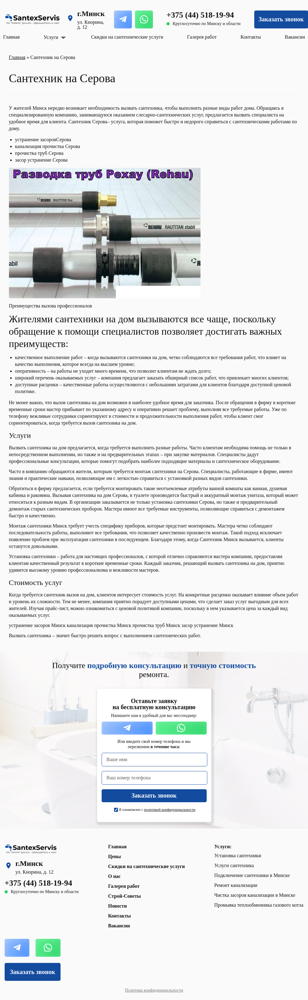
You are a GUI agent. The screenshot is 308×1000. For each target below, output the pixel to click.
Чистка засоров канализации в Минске (254, 895)
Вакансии (295, 37)
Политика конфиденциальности (154, 990)
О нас (114, 876)
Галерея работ (202, 37)
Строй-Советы (124, 896)
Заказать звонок (32, 971)
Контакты (251, 37)
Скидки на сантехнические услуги (127, 37)
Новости (117, 906)
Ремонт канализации (236, 885)
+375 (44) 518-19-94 (200, 15)
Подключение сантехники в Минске (252, 875)
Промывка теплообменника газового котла (258, 905)
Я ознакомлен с (157, 809)
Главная (11, 37)
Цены (114, 856)
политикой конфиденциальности (169, 809)
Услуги (51, 37)
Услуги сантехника (234, 865)
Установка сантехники (237, 855)
